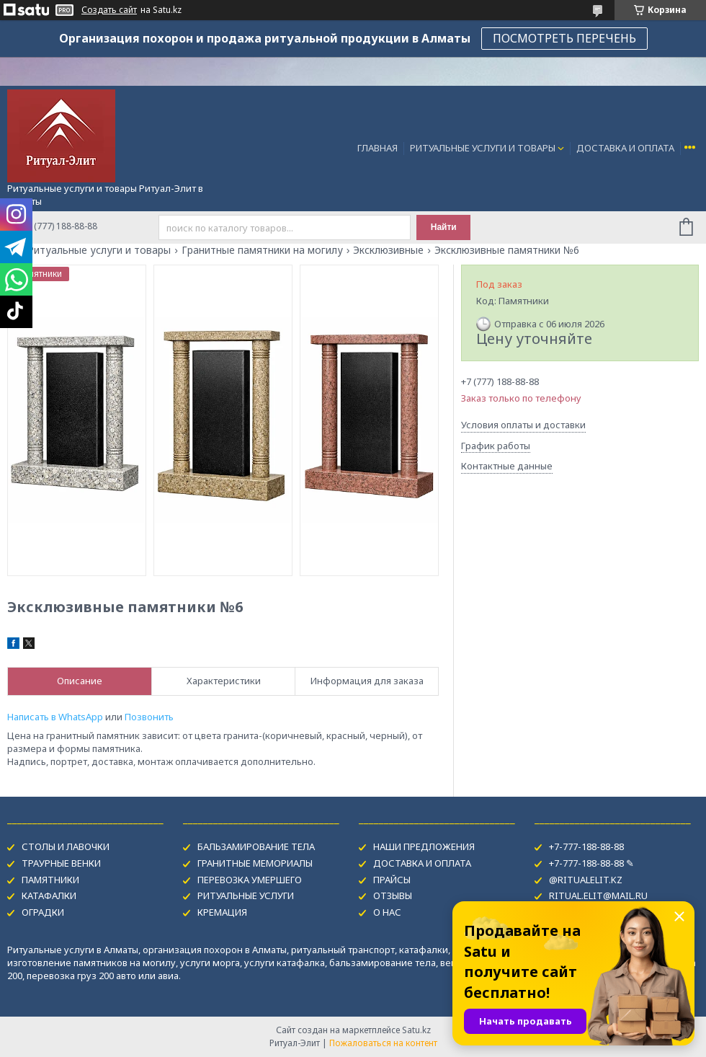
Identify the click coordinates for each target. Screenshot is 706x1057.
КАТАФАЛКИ (49, 895)
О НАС (387, 912)
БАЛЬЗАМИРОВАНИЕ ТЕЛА (256, 846)
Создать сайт (109, 10)
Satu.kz (416, 1030)
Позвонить (149, 716)
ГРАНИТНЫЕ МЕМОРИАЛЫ (255, 863)
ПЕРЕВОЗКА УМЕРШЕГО (249, 879)
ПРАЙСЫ (392, 879)
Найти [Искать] (444, 227)
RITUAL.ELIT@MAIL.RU (598, 895)
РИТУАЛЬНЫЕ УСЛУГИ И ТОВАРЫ (482, 147)
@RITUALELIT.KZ (585, 879)
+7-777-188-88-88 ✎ (591, 863)
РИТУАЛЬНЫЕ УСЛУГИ (245, 895)
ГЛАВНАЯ (377, 147)
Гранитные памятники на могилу (262, 250)
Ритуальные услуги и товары (99, 250)
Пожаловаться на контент (383, 1043)
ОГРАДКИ (43, 912)
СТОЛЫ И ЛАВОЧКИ (66, 846)
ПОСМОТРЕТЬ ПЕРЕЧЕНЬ (564, 38)
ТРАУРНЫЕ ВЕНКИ (61, 863)
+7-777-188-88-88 (586, 846)
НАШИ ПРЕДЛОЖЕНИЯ (424, 846)
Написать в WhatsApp (55, 716)
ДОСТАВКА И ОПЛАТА (625, 147)
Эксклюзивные (388, 250)
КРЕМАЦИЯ (222, 912)
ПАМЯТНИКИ (50, 879)
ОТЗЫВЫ (392, 895)
